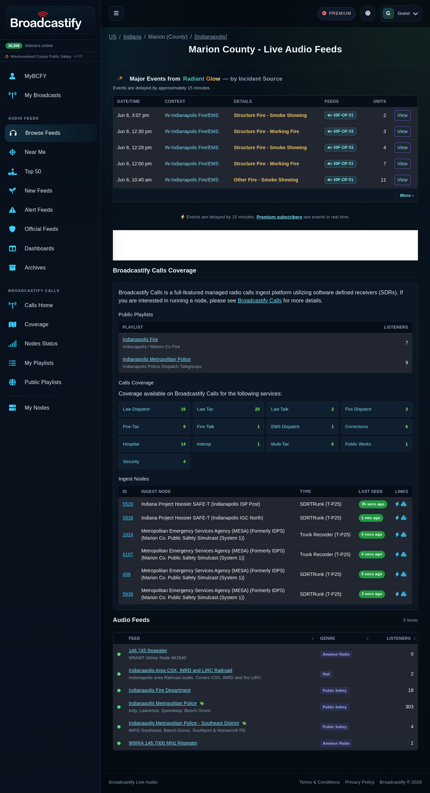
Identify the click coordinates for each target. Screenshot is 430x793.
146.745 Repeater (148, 650)
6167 (128, 554)
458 (127, 574)
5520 (128, 504)
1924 (128, 534)
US (113, 37)
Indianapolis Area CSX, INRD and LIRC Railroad (180, 670)
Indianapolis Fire (140, 339)
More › (407, 195)
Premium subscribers (279, 216)
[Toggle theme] (367, 13)
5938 (128, 517)
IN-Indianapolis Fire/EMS (191, 115)
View (402, 115)
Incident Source (261, 79)
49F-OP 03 (340, 131)
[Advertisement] (265, 245)
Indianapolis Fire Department (159, 690)
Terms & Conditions (319, 782)
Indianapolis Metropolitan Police (157, 359)
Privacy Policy (360, 782)
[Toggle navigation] (116, 13)
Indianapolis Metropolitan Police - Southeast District (184, 723)
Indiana (132, 37)
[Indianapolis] (211, 37)
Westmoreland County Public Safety (41, 56)
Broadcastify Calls (260, 300)
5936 (128, 594)
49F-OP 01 (340, 115)
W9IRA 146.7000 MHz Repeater (163, 743)
